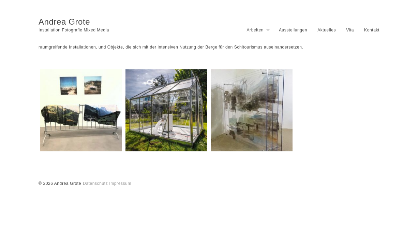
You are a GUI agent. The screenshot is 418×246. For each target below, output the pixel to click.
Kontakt (371, 30)
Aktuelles (326, 30)
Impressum (120, 183)
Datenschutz (95, 183)
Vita (350, 30)
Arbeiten (255, 30)
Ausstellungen (293, 30)
